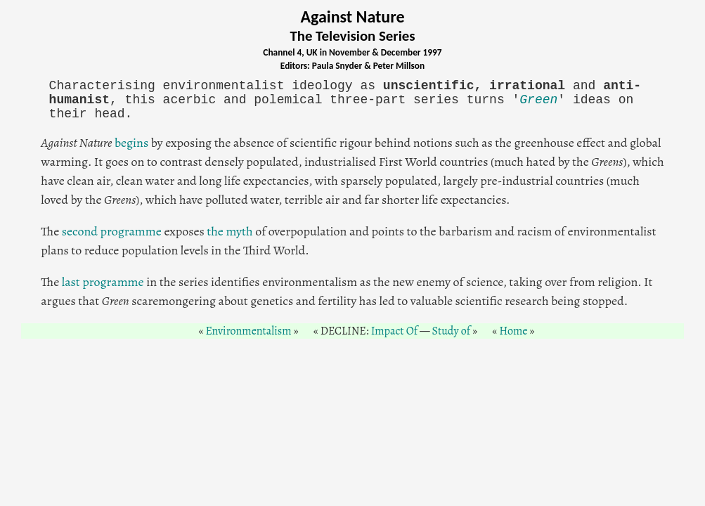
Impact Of (394, 331)
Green (538, 100)
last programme (103, 281)
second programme (112, 231)
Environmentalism (249, 331)
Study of (451, 331)
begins (131, 142)
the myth (229, 231)
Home (513, 331)
